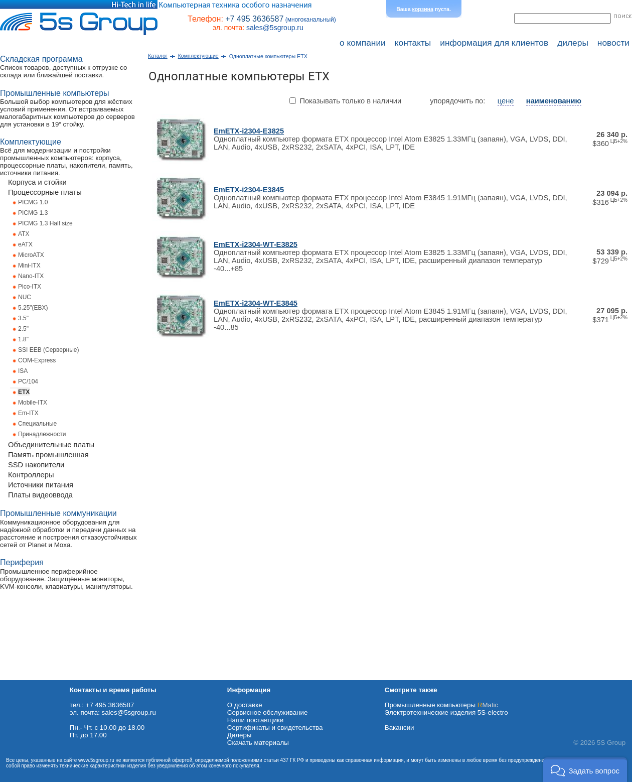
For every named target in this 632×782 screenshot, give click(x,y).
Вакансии (399, 727)
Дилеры (239, 735)
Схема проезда (23, 676)
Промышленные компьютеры (441, 705)
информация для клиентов (494, 43)
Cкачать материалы (258, 742)
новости (613, 43)
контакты (413, 43)
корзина (422, 9)
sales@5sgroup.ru (274, 28)
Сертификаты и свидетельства (275, 727)
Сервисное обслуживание (267, 712)
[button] (585, 769)
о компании (363, 43)
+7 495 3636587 (254, 19)
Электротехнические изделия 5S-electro (446, 712)
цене (506, 101)
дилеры (572, 43)
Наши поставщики (255, 720)
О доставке (244, 705)
